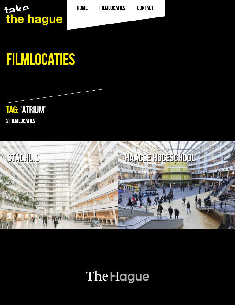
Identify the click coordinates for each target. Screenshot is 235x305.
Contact (145, 8)
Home (82, 8)
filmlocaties (112, 8)
